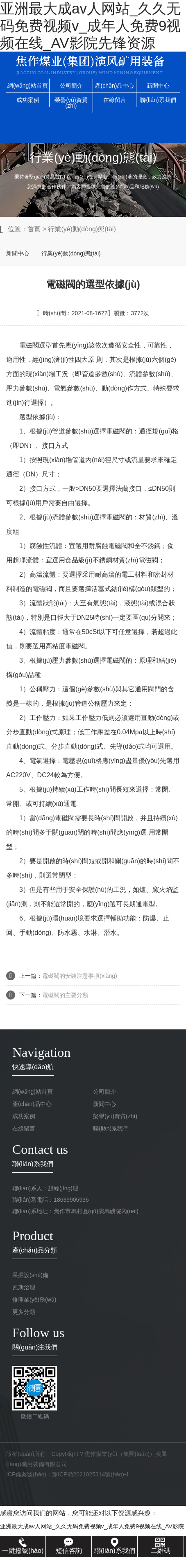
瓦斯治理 (23, 1287)
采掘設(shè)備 (30, 1275)
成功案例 (27, 100)
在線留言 (114, 100)
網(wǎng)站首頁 (27, 85)
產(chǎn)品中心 (114, 85)
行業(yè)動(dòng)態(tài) (82, 229)
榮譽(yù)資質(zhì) (70, 102)
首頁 (34, 229)
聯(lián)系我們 (158, 100)
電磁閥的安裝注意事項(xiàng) (79, 976)
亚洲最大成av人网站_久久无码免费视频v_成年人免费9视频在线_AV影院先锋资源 (90, 25)
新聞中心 (158, 85)
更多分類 (23, 1312)
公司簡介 (71, 85)
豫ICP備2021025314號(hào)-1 (90, 1474)
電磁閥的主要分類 (65, 995)
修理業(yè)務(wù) (34, 1299)
